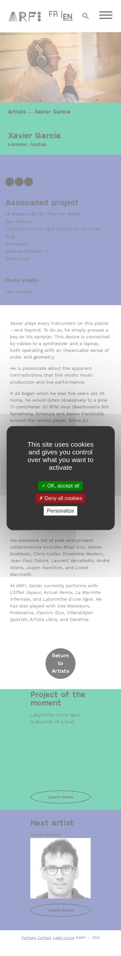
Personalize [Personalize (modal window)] (60, 511)
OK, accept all (60, 485)
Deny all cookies (60, 498)
